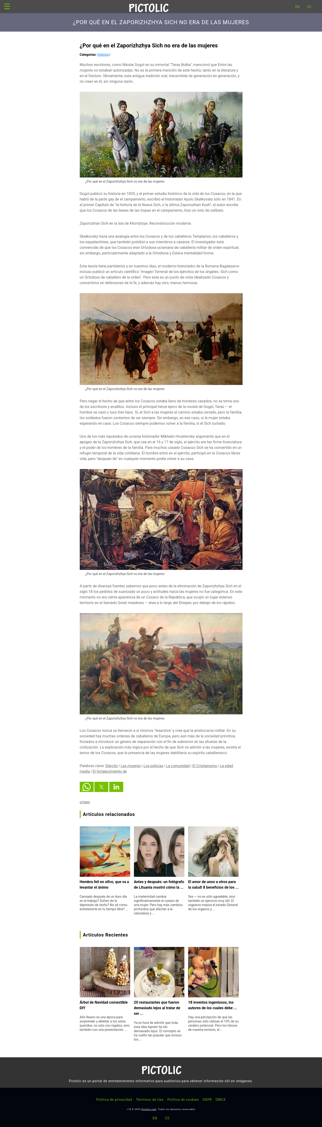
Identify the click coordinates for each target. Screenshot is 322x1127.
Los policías (153, 766)
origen (85, 802)
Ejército (112, 766)
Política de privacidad (114, 1099)
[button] (87, 787)
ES (309, 7)
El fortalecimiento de (110, 771)
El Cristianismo (204, 766)
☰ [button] (7, 6)
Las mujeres (131, 766)
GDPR (207, 1099)
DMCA (221, 1099)
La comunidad (177, 766)
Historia (103, 54)
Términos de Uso (149, 1099)
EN (297, 7)
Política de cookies (183, 1099)
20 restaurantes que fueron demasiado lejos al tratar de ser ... (157, 1008)
